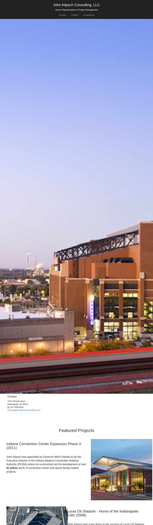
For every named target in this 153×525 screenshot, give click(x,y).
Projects (75, 15)
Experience (89, 15)
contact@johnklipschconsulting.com (24, 410)
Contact (62, 15)
